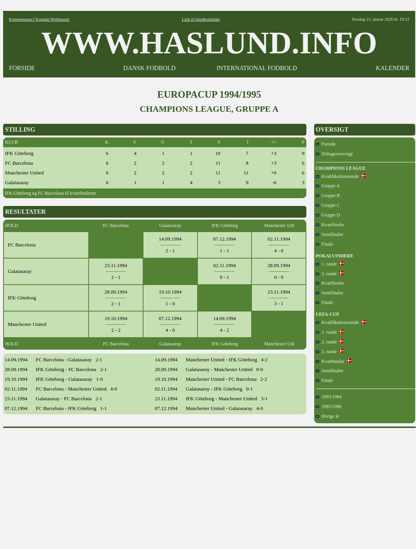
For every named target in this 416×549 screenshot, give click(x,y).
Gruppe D (328, 215)
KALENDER (392, 68)
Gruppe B (328, 195)
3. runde (326, 351)
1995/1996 (328, 406)
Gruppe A (328, 185)
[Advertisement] (209, 485)
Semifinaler (329, 234)
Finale (324, 244)
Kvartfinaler (330, 224)
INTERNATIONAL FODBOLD (257, 68)
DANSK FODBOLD (149, 68)
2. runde (326, 273)
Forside (326, 144)
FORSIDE (22, 68)
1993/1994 (328, 396)
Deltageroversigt (334, 154)
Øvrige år (327, 416)
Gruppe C (328, 205)
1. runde (326, 264)
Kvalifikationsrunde (337, 176)
